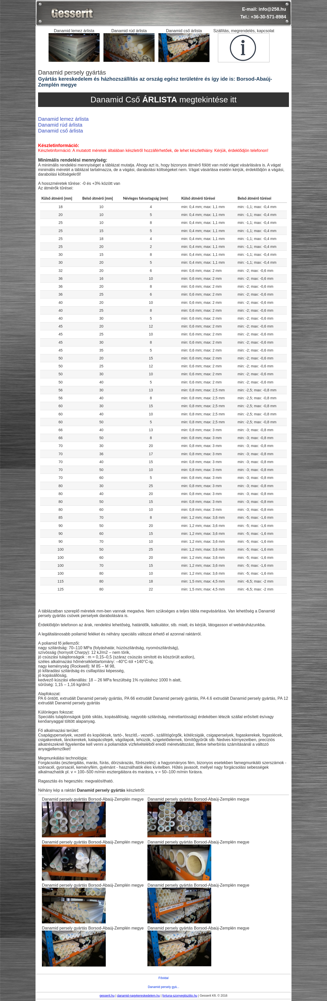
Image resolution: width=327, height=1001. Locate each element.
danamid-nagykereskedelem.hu (138, 995)
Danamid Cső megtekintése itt (163, 99)
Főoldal (163, 978)
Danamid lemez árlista (63, 119)
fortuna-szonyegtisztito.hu (179, 995)
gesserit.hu (107, 995)
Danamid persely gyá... (163, 987)
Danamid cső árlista (60, 131)
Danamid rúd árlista (60, 125)
